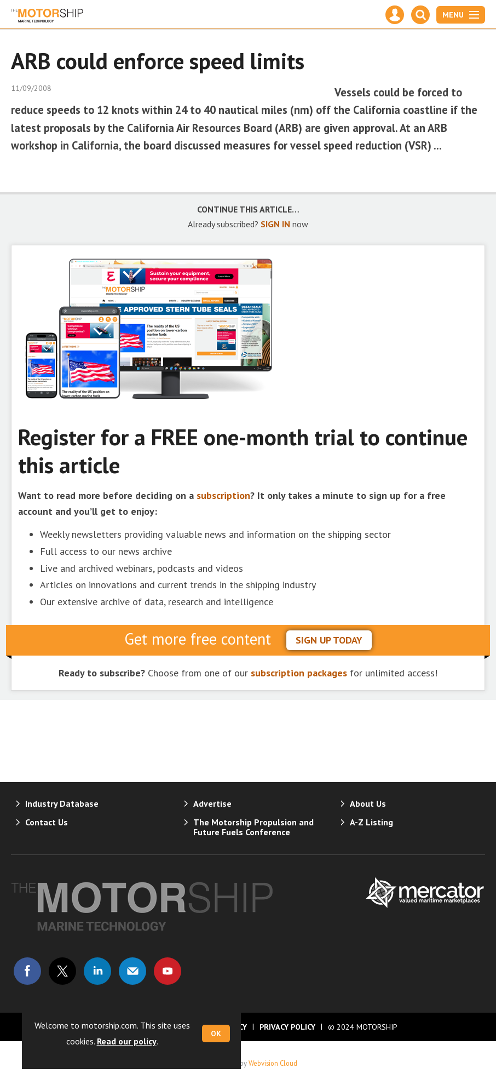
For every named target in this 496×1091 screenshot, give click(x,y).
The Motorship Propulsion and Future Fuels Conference (253, 827)
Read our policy (127, 1041)
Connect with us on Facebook (27, 971)
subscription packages (299, 673)
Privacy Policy (287, 1027)
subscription (223, 495)
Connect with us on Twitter (62, 971)
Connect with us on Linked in (97, 971)
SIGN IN (275, 224)
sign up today (329, 640)
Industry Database (62, 803)
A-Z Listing (371, 822)
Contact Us (46, 822)
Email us (132, 971)
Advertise (212, 803)
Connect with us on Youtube (167, 971)
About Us (368, 803)
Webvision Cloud (273, 1063)
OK (216, 1033)
